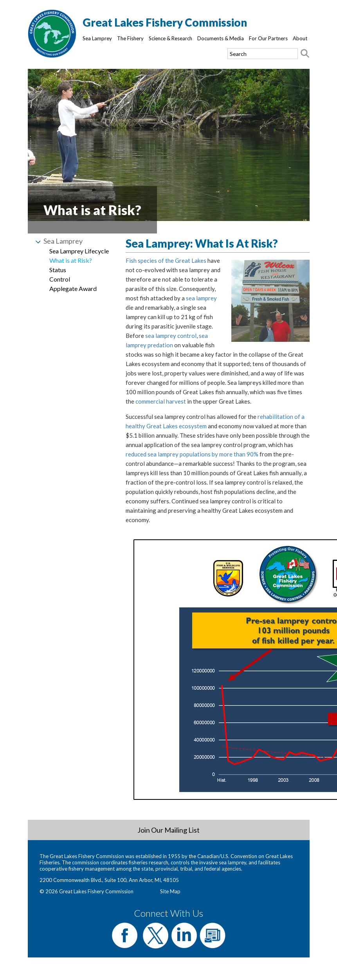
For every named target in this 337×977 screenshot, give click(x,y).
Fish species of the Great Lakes (166, 260)
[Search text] (262, 53)
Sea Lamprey (97, 38)
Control (59, 279)
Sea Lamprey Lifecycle (79, 251)
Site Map (170, 891)
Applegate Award (73, 288)
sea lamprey (201, 298)
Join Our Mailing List (168, 830)
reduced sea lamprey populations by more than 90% (192, 454)
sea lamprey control (170, 335)
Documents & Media (220, 38)
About (300, 38)
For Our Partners (268, 38)
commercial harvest (160, 401)
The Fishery (130, 38)
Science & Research (170, 38)
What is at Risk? (70, 260)
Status (57, 269)
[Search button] (305, 53)
